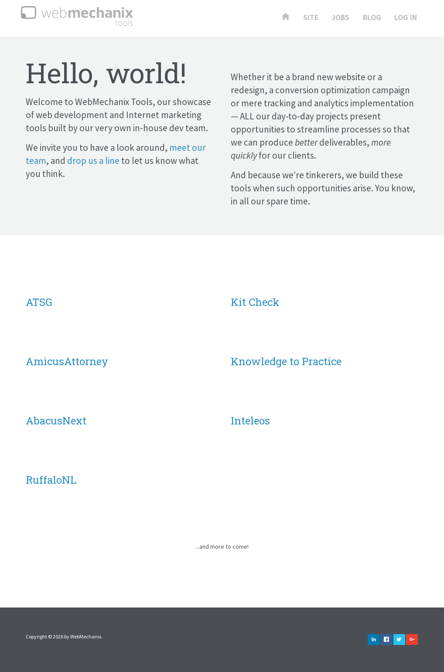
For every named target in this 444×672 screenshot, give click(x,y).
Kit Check (255, 302)
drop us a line (93, 160)
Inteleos (250, 421)
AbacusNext (56, 421)
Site (310, 18)
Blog (372, 18)
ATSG (39, 302)
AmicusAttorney (67, 361)
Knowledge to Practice (286, 361)
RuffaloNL (51, 480)
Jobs (340, 18)
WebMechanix (85, 636)
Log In (405, 18)
